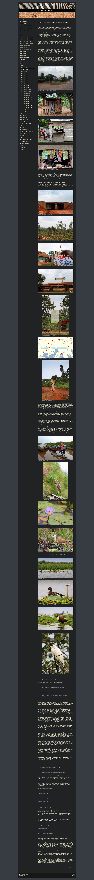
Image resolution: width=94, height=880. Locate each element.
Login (74, 874)
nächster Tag (71, 867)
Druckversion (22, 874)
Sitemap (26, 874)
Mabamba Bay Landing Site (67, 403)
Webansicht (73, 875)
